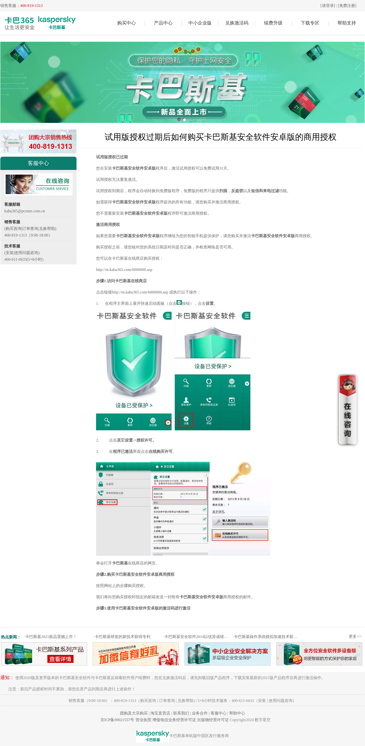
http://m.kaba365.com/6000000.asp (124, 269)
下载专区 (310, 23)
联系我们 (181, 713)
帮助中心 (237, 713)
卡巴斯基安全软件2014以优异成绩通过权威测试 (197, 636)
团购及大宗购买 (134, 713)
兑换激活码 (236, 23)
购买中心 (126, 23)
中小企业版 (200, 23)
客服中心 (219, 713)
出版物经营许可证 (213, 720)
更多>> (355, 636)
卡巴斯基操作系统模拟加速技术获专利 (267, 636)
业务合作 (200, 713)
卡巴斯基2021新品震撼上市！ (50, 636)
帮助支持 (347, 23)
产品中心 (163, 23)
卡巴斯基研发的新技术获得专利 (122, 636)
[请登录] (328, 5)
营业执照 (143, 720)
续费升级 (273, 23)
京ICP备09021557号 (117, 720)
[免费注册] (347, 5)
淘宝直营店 (160, 713)
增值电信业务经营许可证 (174, 720)
